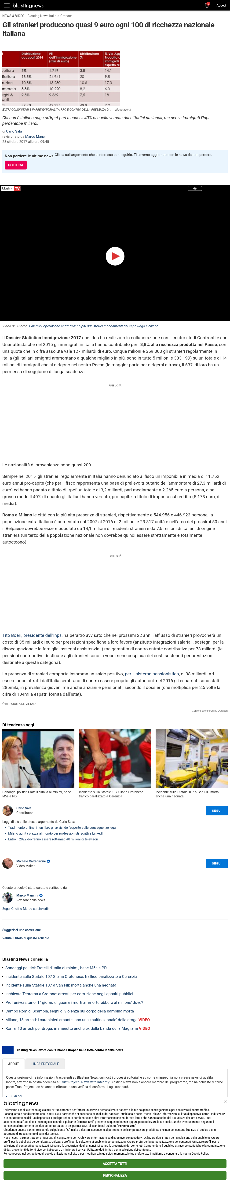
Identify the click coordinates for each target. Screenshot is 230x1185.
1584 (58, 1114)
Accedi (221, 5)
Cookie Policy (200, 1153)
